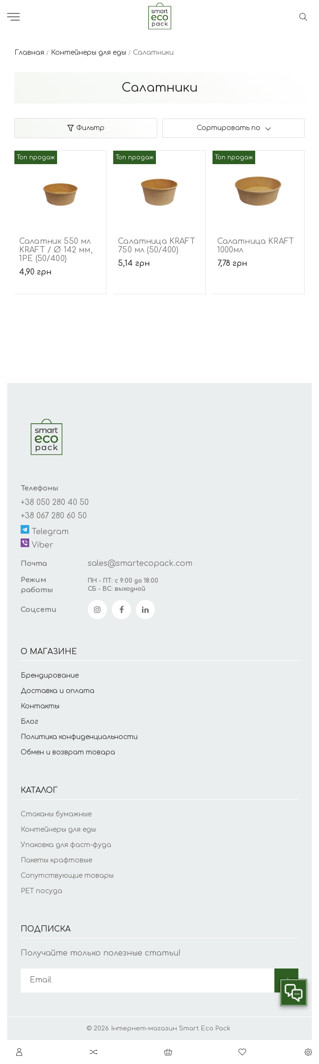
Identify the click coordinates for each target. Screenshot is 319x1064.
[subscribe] (147, 980)
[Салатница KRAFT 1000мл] (258, 187)
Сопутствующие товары (67, 875)
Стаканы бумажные (56, 814)
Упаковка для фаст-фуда (66, 845)
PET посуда (41, 891)
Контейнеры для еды (58, 829)
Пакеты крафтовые (56, 860)
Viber (37, 544)
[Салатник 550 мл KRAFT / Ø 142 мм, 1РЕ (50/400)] (60, 187)
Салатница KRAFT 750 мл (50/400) (156, 245)
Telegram (45, 530)
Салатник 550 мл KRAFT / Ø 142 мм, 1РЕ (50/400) (56, 250)
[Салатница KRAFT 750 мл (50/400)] (159, 187)
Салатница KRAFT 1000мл (255, 245)
